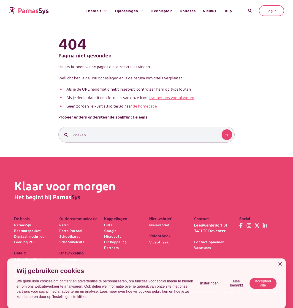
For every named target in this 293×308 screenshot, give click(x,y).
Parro (64, 225)
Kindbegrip (68, 259)
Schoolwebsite (71, 242)
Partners (111, 247)
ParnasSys (23, 225)
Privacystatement (203, 292)
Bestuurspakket (27, 230)
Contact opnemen (209, 242)
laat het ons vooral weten (171, 97)
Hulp (227, 10)
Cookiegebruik (230, 292)
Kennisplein (162, 10)
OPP (63, 270)
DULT (108, 225)
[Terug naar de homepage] (29, 10)
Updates (188, 10)
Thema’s (97, 10)
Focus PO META (27, 276)
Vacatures (202, 247)
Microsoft (112, 236)
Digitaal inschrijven (30, 236)
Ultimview (23, 265)
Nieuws (209, 10)
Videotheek (158, 242)
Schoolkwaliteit (27, 259)
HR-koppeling (115, 242)
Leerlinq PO (24, 242)
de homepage (145, 105)
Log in (271, 10)
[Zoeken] (249, 10)
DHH (63, 276)
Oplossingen (129, 10)
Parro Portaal (70, 230)
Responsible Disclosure (262, 292)
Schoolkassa (70, 236)
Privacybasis (24, 270)
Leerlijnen (67, 265)
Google (110, 230)
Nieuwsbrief (159, 225)
